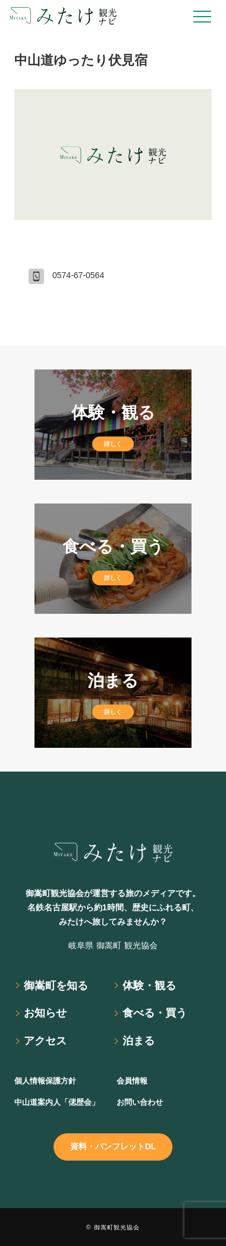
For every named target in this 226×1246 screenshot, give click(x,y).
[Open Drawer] (202, 16)
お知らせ (45, 1013)
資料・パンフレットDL (113, 1146)
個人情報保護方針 (45, 1080)
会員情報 (132, 1080)
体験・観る (149, 986)
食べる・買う (155, 1013)
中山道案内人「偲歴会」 (56, 1102)
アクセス (45, 1041)
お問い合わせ (140, 1102)
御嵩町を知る (56, 986)
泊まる (139, 1041)
